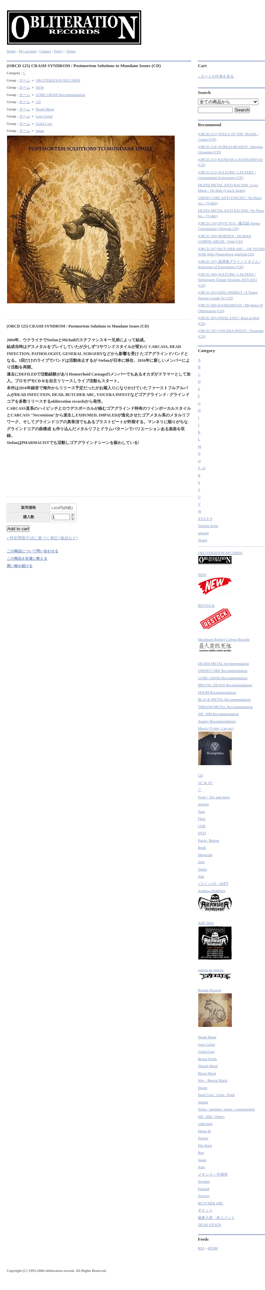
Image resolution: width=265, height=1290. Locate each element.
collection (205, 1124)
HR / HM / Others (211, 1116)
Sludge (203, 1102)
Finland (203, 1189)
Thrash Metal (208, 1066)
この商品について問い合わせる (32, 551)
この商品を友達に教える (27, 558)
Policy (58, 51)
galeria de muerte (215, 974)
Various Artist (208, 526)
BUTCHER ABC (210, 1203)
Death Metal (45, 109)
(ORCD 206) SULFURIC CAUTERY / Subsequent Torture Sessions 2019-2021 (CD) (227, 279)
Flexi (202, 818)
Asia (201, 1167)
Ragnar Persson (215, 1007)
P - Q (202, 468)
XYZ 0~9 (205, 518)
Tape (201, 811)
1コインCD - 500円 (213, 884)
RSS (201, 1248)
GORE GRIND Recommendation (60, 95)
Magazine (205, 855)
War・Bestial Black (212, 1080)
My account (27, 51)
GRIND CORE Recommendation (222, 670)
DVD (202, 833)
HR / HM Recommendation (218, 714)
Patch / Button (208, 840)
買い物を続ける (20, 566)
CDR (202, 826)
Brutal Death (207, 1059)
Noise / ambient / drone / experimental (226, 1109)
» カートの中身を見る (216, 76)
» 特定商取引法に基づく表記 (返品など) (42, 538)
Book (202, 847)
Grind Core (44, 123)
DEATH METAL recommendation (223, 663)
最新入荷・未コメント (216, 1217)
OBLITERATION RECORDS (58, 80)
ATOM (212, 1248)
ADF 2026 (215, 940)
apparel (203, 533)
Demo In (204, 1131)
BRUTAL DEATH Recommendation (225, 685)
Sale (201, 876)
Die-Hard (205, 1145)
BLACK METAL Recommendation (224, 699)
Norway (204, 1196)
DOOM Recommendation (217, 692)
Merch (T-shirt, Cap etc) (216, 745)
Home (11, 51)
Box (201, 1152)
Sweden (204, 1181)
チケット (205, 1210)
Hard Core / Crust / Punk (216, 1095)
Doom (202, 1088)
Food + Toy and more (214, 797)
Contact (45, 51)
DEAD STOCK (209, 1225)
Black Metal (207, 1073)
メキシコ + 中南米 (213, 1174)
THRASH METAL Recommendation (225, 707)
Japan (40, 131)
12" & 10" (205, 783)
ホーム (24, 80)
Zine (201, 862)
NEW (40, 87)
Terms (70, 51)
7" (199, 790)
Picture (203, 1138)
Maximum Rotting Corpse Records (224, 645)
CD (38, 102)
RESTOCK (215, 616)
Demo (202, 869)
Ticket (202, 540)
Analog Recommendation (217, 721)
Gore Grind (44, 116)
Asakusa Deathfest (215, 901)
